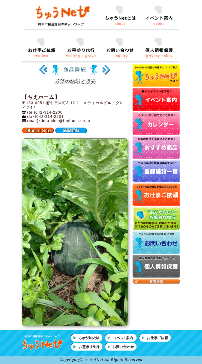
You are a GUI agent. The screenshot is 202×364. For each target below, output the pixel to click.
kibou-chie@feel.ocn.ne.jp (64, 121)
